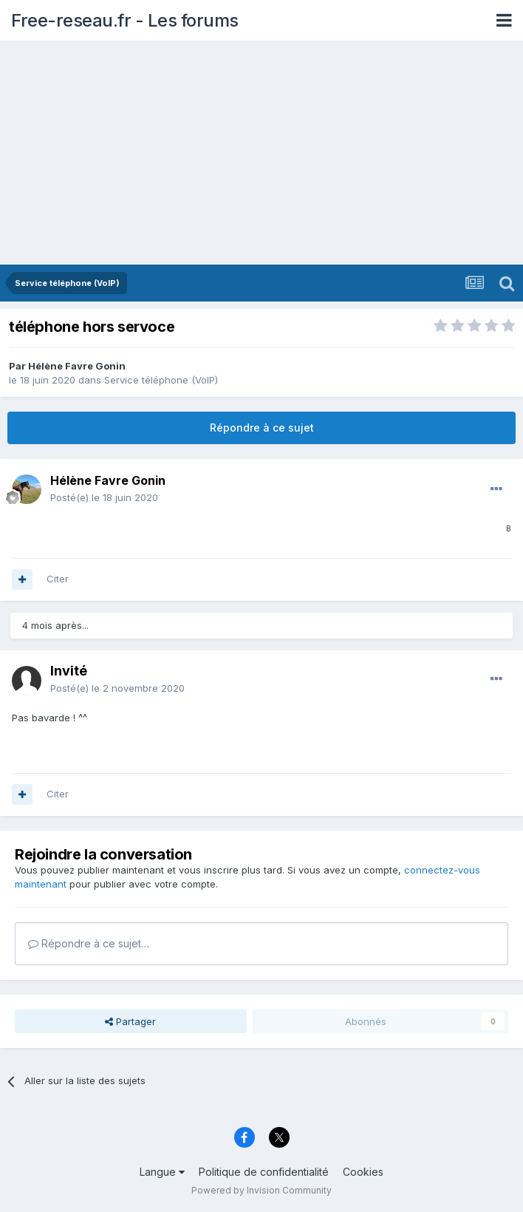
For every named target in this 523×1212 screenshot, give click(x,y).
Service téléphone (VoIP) (161, 380)
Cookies (363, 1171)
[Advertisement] (261, 153)
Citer (58, 579)
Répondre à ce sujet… (88, 943)
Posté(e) (104, 497)
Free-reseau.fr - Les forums (125, 20)
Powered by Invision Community (261, 1190)
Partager (130, 1021)
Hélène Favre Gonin (77, 366)
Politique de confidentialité (264, 1171)
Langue (162, 1171)
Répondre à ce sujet (262, 427)
